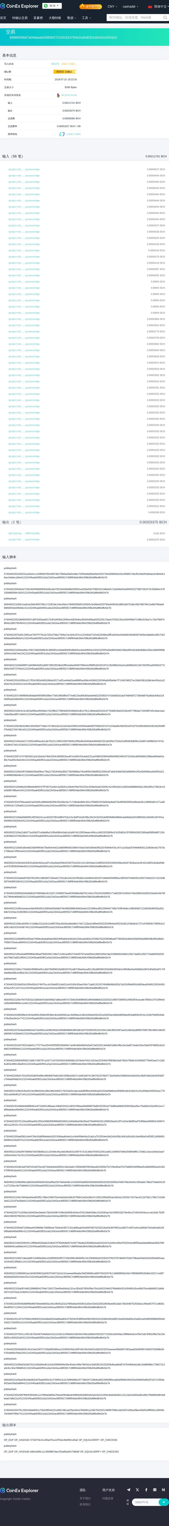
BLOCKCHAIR (66, 95)
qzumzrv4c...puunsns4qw (24, 169)
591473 (55, 64)
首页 (3, 17)
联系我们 (85, 1504)
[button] (156, 6)
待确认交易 (20, 17)
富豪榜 (38, 17)
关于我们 (85, 1498)
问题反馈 (107, 1498)
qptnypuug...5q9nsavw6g (24, 533)
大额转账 (55, 17)
